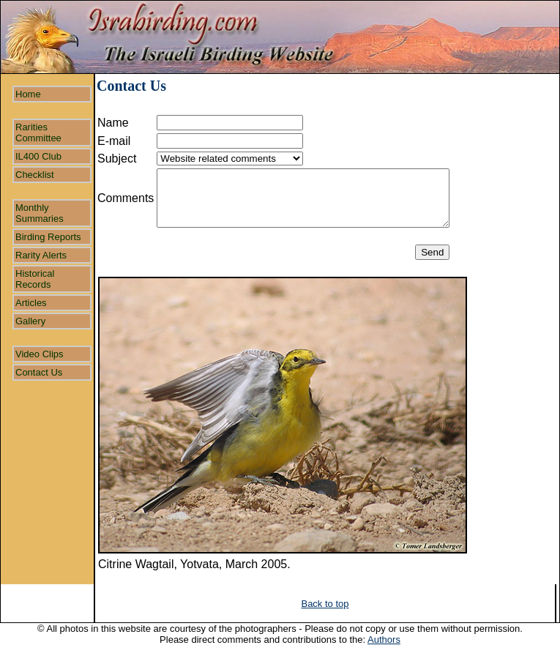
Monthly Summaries (39, 213)
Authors (383, 639)
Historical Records (34, 279)
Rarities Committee (38, 133)
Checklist (34, 174)
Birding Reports (48, 236)
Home (28, 94)
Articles (31, 302)
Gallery (30, 321)
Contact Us (38, 372)
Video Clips (39, 353)
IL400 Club (38, 156)
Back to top (324, 603)
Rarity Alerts (41, 255)
